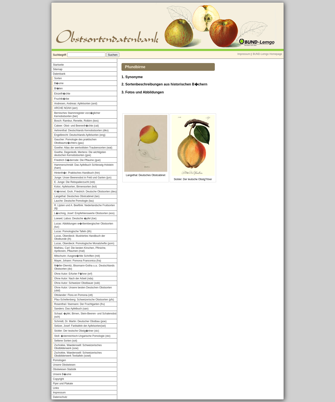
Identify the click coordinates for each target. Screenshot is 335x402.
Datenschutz (60, 397)
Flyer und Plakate (63, 383)
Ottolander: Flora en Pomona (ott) (73, 295)
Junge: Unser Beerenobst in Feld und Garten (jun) (82, 177)
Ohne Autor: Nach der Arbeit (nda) (73, 278)
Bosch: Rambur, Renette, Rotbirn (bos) (76, 120)
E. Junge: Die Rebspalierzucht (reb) (74, 182)
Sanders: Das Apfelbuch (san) (71, 308)
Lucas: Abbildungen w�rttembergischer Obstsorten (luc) (83, 225)
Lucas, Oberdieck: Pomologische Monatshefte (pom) (84, 243)
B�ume (58, 83)
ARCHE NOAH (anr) (66, 108)
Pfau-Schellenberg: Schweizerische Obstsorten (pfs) (84, 299)
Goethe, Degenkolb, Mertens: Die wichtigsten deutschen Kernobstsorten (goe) (80, 154)
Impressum (243, 54)
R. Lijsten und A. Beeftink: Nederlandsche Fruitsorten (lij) (84, 207)
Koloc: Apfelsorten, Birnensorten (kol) (75, 186)
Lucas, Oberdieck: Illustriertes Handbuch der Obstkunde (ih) (79, 237)
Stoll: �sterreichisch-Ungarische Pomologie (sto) (82, 335)
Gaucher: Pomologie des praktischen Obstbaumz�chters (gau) (75, 141)
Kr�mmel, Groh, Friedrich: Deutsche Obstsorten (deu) (85, 191)
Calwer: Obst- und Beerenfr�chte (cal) (76, 125)
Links (56, 388)
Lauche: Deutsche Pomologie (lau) (74, 200)
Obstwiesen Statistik (64, 369)
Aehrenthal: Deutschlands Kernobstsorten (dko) (81, 130)
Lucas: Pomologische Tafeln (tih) (72, 231)
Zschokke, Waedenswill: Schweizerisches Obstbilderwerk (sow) (78, 347)
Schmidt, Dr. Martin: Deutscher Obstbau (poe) (80, 321)
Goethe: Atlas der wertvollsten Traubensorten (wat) (83, 147)
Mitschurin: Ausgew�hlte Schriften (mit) (77, 255)
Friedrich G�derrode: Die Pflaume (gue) (77, 160)
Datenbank (59, 73)
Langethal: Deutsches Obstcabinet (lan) (77, 196)
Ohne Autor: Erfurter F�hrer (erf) (73, 273)
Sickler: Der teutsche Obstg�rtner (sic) (76, 330)
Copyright (58, 378)
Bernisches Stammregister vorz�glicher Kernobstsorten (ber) (77, 114)
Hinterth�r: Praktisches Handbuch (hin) (77, 172)
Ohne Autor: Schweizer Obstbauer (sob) (77, 282)
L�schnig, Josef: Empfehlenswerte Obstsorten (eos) (84, 213)
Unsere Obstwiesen (64, 364)
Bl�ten (58, 88)
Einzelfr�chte (62, 93)
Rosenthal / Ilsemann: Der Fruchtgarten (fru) (79, 304)
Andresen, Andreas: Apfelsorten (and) (75, 103)
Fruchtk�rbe (61, 98)
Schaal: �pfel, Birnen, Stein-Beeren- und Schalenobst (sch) (85, 315)
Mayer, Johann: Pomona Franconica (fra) (77, 260)
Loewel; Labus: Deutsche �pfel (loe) (75, 218)
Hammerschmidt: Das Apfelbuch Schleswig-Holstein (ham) (84, 166)
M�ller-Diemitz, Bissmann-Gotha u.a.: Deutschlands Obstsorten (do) (84, 267)
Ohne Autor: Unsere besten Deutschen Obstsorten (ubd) (83, 289)
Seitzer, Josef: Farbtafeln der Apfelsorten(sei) (80, 325)
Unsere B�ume (62, 374)
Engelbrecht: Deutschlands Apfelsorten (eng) (79, 134)
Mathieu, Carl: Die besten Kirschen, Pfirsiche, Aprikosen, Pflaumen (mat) (80, 249)
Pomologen (59, 360)
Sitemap (57, 69)
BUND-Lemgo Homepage (267, 54)
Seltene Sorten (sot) (65, 340)
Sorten (58, 78)
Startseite (58, 64)
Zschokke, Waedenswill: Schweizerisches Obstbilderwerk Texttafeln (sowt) (78, 354)
